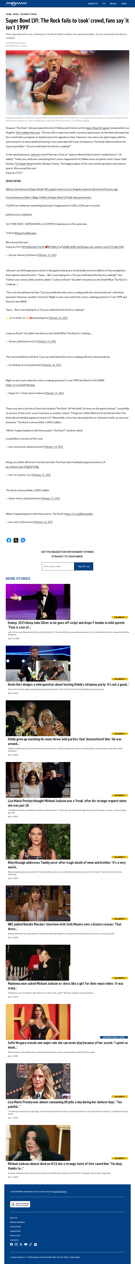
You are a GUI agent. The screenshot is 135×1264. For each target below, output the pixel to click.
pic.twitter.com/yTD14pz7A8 (107, 246)
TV (104, 3)
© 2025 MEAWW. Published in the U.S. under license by (31, 1192)
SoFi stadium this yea (27, 132)
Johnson (35, 154)
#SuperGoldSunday (25, 233)
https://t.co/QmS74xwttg (20, 384)
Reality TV (93, 3)
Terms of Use (15, 1236)
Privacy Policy (15, 1227)
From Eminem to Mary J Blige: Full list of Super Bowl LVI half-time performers (48, 197)
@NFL (73, 246)
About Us (13, 1218)
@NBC (66, 246)
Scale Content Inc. (60, 1192)
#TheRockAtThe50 (33, 246)
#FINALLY (54, 246)
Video (124, 3)
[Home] (16, 3)
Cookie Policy (15, 1231)
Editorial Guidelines (17, 1222)
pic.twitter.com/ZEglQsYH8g (22, 466)
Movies (113, 3)
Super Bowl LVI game (97, 127)
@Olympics (83, 246)
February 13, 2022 (47, 255)
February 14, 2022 (58, 317)
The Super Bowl (24, 163)
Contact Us (14, 1240)
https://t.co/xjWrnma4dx (78, 513)
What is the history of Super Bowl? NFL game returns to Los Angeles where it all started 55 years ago (62, 189)
